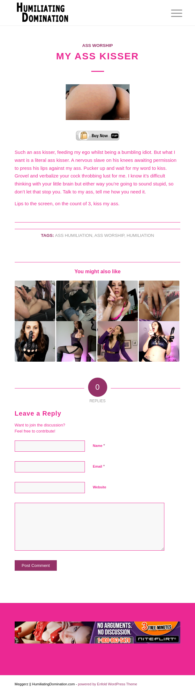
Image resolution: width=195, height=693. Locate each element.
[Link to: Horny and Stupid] (117, 301)
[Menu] (172, 13)
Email (99, 466)
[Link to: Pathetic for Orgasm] (35, 341)
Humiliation (140, 235)
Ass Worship (97, 45)
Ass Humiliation (73, 235)
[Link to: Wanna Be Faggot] (117, 341)
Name (99, 445)
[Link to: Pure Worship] (76, 301)
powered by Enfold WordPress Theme (107, 684)
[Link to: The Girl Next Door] (159, 301)
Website (99, 487)
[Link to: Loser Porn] (76, 341)
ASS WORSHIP (109, 235)
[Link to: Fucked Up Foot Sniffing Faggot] (35, 301)
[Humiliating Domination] (81, 13)
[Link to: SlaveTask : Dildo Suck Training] (159, 341)
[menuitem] (172, 13)
